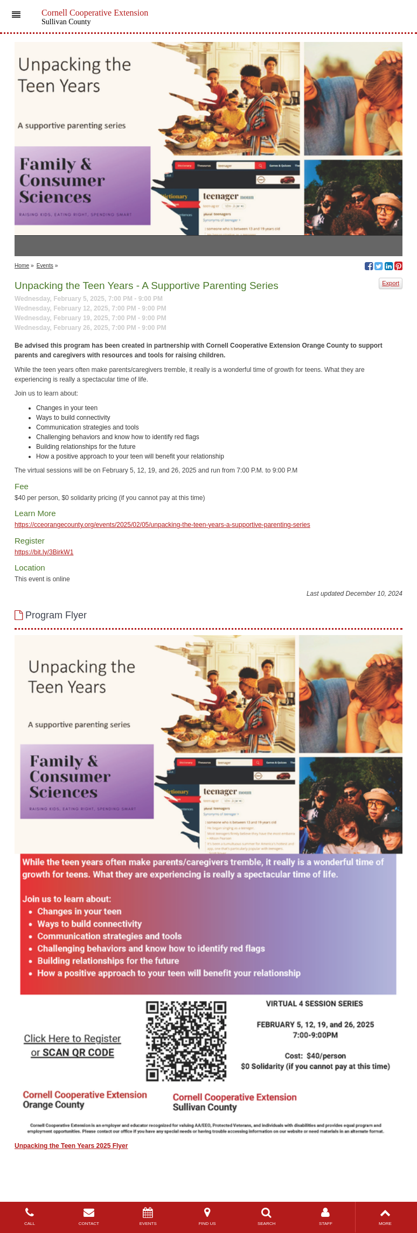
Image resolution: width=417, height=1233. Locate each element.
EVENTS (148, 1216)
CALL (30, 1216)
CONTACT (89, 1216)
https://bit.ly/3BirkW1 (44, 552)
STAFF (326, 1216)
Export (390, 283)
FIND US (207, 1216)
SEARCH (267, 1216)
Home (22, 266)
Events (45, 266)
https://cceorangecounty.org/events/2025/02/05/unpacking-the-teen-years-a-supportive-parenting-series (162, 525)
